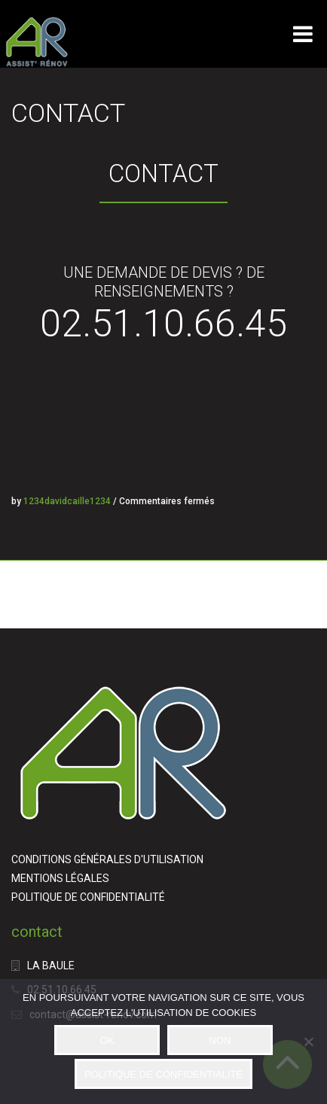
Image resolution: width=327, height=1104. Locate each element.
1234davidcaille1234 (67, 501)
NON (220, 1040)
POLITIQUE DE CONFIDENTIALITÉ (88, 897)
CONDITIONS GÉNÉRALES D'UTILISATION (107, 859)
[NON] (308, 1041)
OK (107, 1040)
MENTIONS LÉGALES (60, 878)
